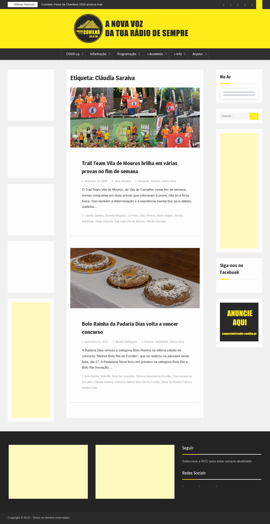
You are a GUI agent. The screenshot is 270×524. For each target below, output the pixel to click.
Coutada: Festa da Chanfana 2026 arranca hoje (72, 4)
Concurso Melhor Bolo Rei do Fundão (137, 382)
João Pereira (147, 215)
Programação (126, 54)
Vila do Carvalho (156, 221)
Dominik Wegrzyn (115, 215)
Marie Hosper (165, 215)
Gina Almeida (123, 181)
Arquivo (198, 54)
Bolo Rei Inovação (123, 376)
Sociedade (161, 341)
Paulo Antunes (104, 221)
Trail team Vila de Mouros (129, 221)
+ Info (178, 54)
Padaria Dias (89, 387)
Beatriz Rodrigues (126, 341)
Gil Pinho (132, 215)
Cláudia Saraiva (94, 215)
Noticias (155, 181)
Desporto (143, 181)
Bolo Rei (106, 376)
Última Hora (169, 181)
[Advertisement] (239, 191)
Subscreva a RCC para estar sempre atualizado (217, 461)
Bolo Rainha (92, 376)
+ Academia (155, 54)
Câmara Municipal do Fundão (153, 376)
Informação (98, 54)
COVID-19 (72, 54)
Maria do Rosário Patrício (176, 382)
